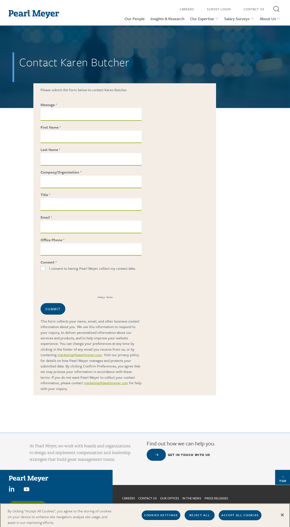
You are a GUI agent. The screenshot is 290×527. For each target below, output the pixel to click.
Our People (135, 19)
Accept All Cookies (240, 517)
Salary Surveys (236, 19)
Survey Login (219, 9)
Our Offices (169, 498)
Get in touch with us (189, 454)
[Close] (282, 517)
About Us (268, 19)
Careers (187, 9)
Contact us (147, 498)
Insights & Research (167, 19)
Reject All (199, 517)
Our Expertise (202, 19)
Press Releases (216, 498)
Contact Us (254, 9)
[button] (276, 9)
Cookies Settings (161, 517)
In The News (191, 498)
